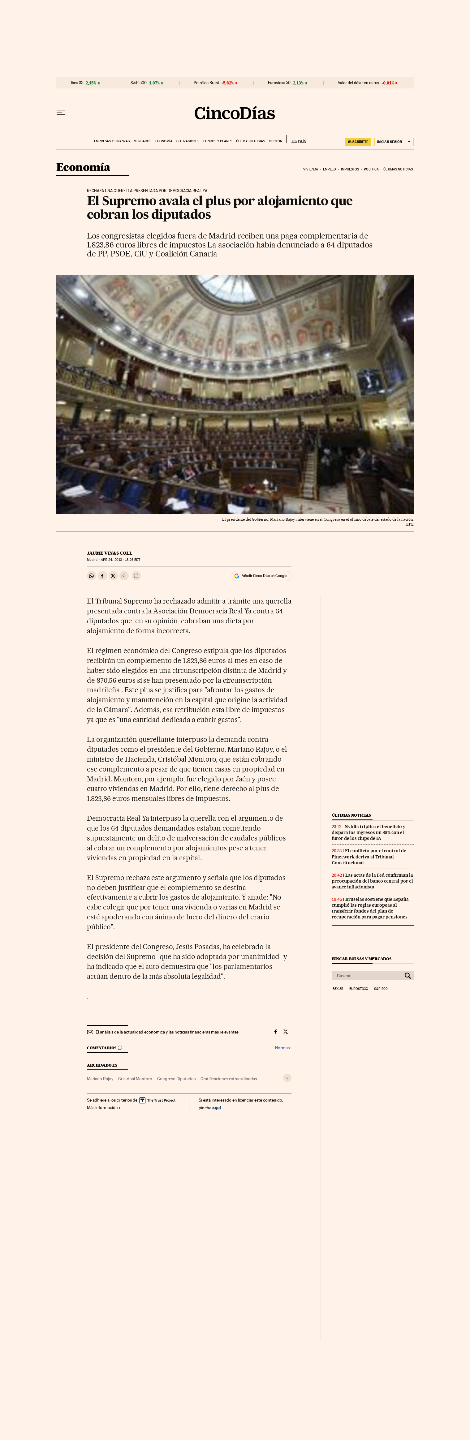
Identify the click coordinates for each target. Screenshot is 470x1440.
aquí (216, 1107)
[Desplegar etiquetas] (287, 1078)
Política (371, 169)
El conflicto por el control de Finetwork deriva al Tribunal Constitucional (369, 856)
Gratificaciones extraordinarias (229, 1078)
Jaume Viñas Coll (109, 553)
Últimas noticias (250, 141)
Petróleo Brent (206, 83)
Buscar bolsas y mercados (361, 958)
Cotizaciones (187, 141)
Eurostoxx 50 (279, 83)
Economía (163, 141)
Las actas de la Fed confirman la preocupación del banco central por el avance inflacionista (372, 881)
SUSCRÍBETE (358, 142)
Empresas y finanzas (112, 141)
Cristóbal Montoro (135, 1078)
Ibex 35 (77, 83)
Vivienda (310, 169)
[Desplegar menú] (60, 113)
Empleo (329, 169)
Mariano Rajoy (100, 1078)
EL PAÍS (296, 139)
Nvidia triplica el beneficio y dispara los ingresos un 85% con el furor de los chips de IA (368, 832)
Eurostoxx (358, 989)
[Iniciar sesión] (394, 142)
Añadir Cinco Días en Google (264, 576)
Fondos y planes (217, 141)
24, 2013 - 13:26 (120, 560)
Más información (104, 1107)
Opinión (275, 141)
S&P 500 (139, 83)
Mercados (142, 141)
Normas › (283, 1048)
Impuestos (350, 169)
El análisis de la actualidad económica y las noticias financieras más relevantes (167, 1031)
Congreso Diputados (176, 1078)
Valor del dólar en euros (358, 83)
